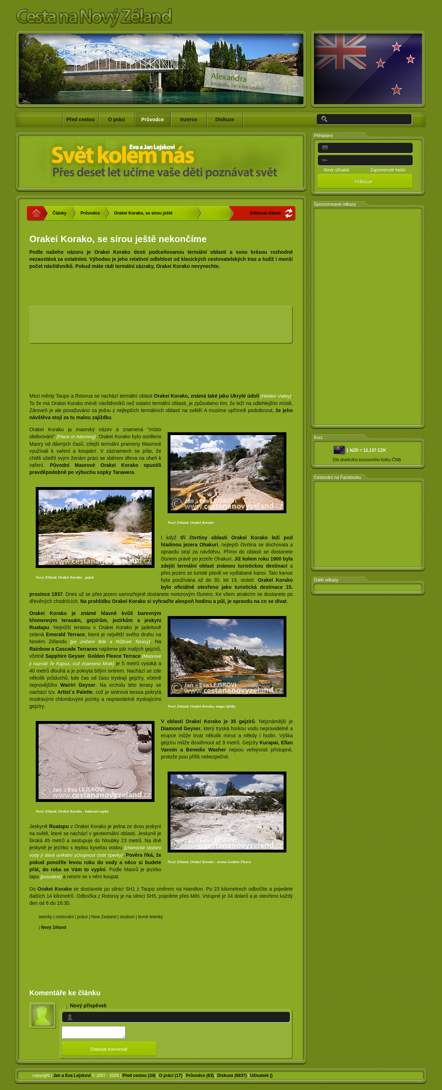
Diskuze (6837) (231, 1077)
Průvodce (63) (200, 1077)
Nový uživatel (336, 170)
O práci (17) (170, 1077)
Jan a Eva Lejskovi (72, 1077)
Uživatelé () (261, 1077)
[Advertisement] (136, 327)
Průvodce (90, 213)
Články (59, 213)
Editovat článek (265, 213)
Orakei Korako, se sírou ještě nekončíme (143, 215)
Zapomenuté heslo (387, 170)
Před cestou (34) (138, 1077)
